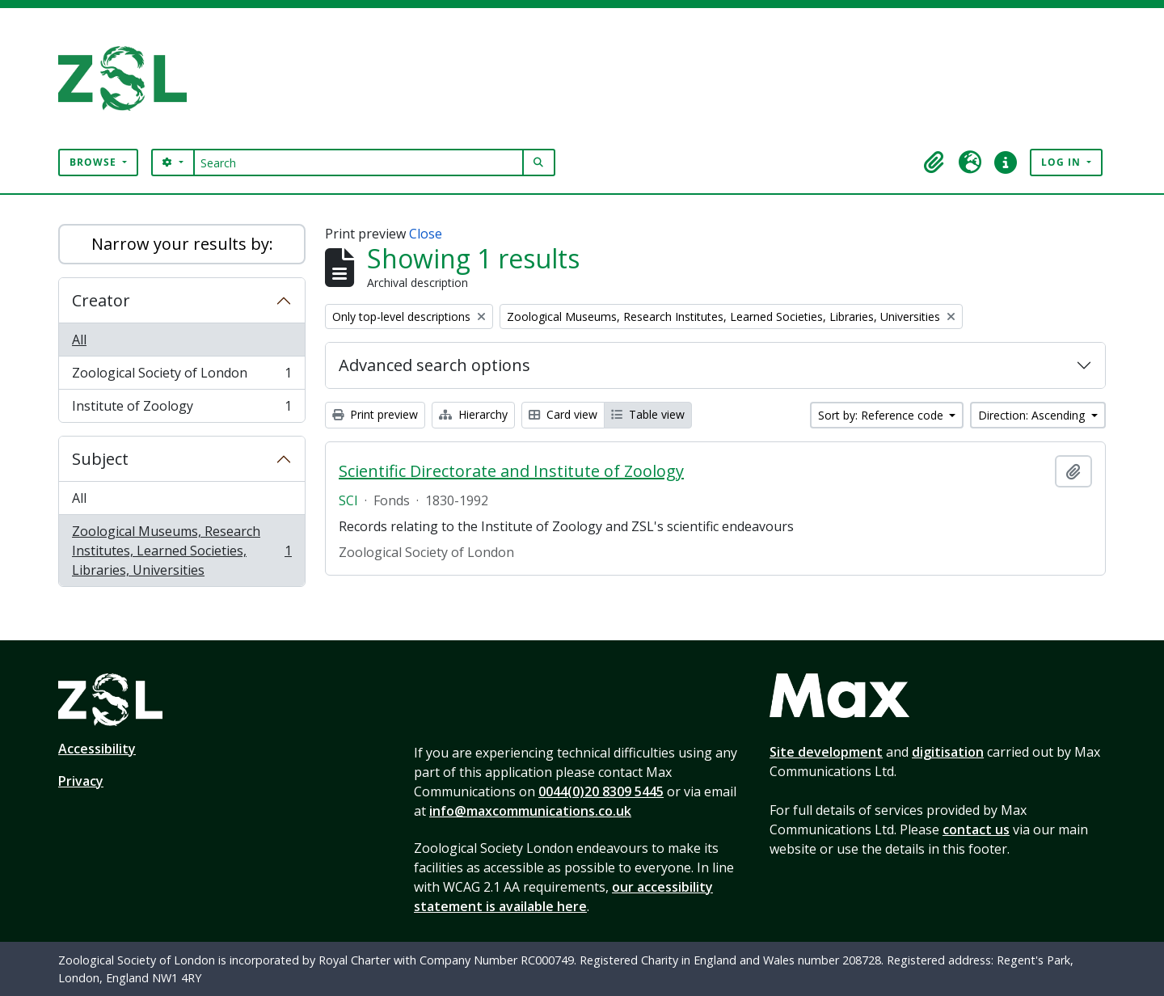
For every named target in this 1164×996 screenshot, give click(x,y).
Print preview (375, 414)
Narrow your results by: (182, 244)
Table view (648, 414)
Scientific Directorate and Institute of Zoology (511, 471)
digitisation (948, 752)
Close (425, 234)
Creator (101, 300)
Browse (95, 162)
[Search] (358, 162)
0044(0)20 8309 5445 (601, 791)
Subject (100, 459)
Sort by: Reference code (882, 415)
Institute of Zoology (181, 409)
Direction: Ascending (1033, 415)
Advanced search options (434, 365)
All (79, 339)
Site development (826, 752)
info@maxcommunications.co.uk (530, 811)
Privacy (80, 781)
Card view (563, 414)
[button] (934, 162)
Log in (1062, 162)
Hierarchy (473, 414)
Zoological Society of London (181, 376)
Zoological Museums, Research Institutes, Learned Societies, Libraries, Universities (181, 550)
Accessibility (97, 749)
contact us (976, 829)
